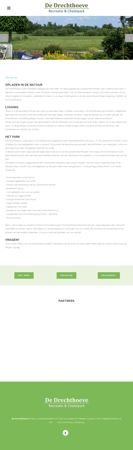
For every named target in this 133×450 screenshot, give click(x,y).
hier (55, 422)
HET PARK (24, 275)
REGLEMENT (109, 275)
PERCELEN (66, 275)
